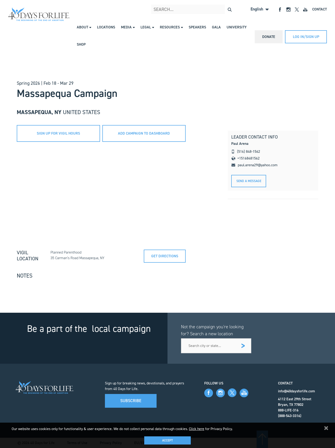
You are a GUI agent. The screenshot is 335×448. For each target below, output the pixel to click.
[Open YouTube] (305, 9)
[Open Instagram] (288, 9)
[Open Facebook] (280, 9)
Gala (216, 27)
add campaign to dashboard (144, 133)
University (237, 27)
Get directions (164, 256)
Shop (81, 44)
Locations (106, 27)
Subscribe (130, 401)
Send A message (248, 181)
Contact (319, 9)
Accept (167, 440)
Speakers (197, 27)
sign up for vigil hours (58, 133)
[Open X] (297, 9)
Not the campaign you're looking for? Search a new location (212, 330)
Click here (196, 428)
